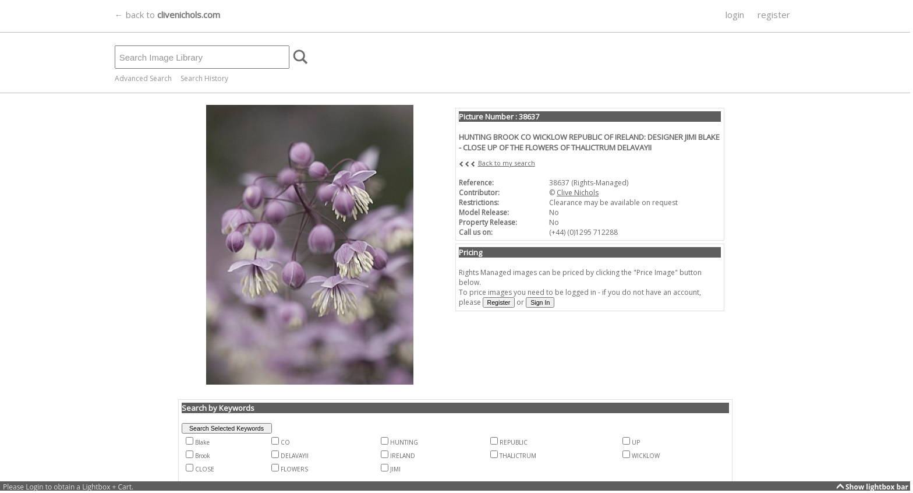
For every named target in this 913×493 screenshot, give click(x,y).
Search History (204, 78)
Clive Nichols (578, 193)
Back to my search (506, 163)
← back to (167, 14)
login (735, 14)
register (774, 14)
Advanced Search (143, 78)
